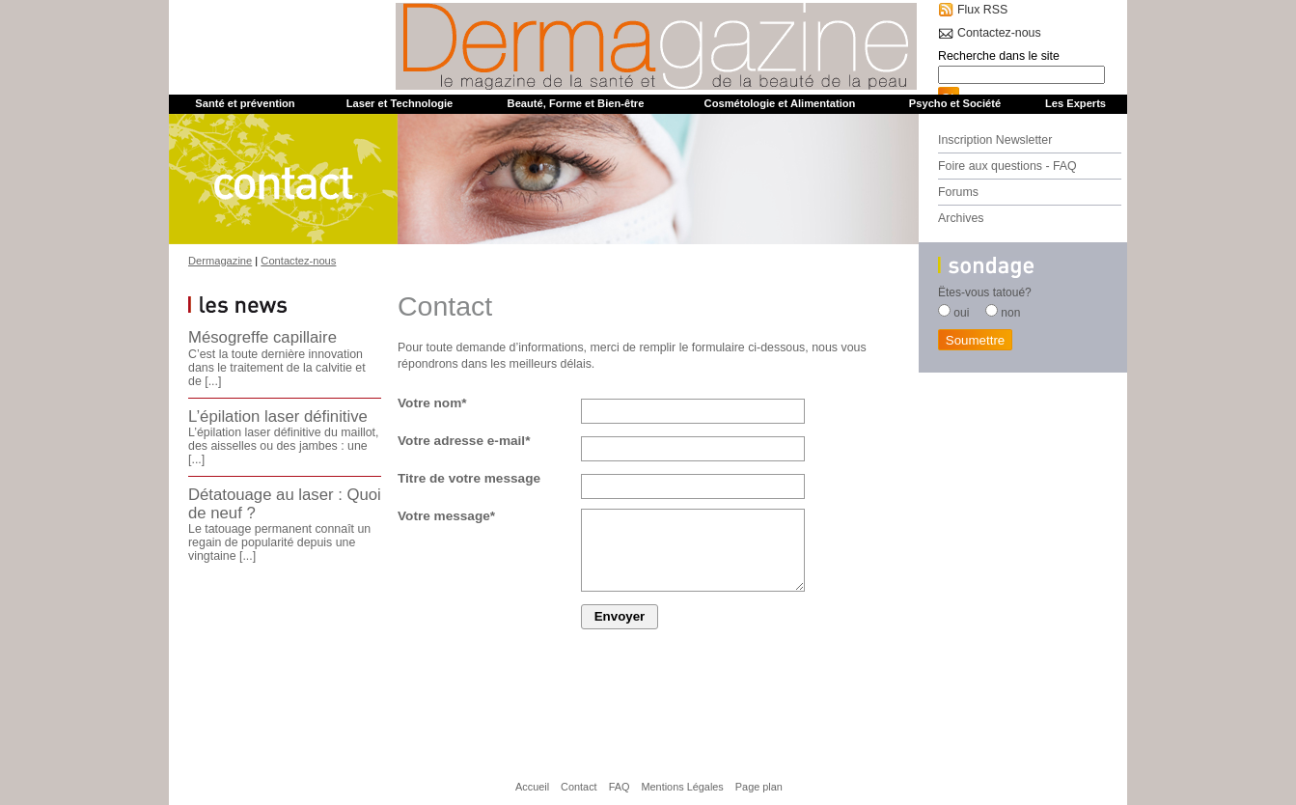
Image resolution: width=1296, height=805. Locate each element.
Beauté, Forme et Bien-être (576, 103)
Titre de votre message (469, 478)
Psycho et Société (955, 103)
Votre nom (432, 403)
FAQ (619, 786)
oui (961, 312)
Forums (958, 192)
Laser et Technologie (400, 103)
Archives (960, 218)
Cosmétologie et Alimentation (780, 103)
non (1010, 312)
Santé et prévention (244, 103)
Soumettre (976, 340)
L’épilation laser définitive (278, 416)
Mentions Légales (682, 786)
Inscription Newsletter (995, 140)
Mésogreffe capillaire (262, 337)
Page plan (759, 786)
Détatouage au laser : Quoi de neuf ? (284, 503)
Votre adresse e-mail (464, 440)
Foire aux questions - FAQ (1007, 166)
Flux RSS (982, 9)
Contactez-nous (999, 33)
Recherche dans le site (999, 56)
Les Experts (1075, 103)
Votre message (446, 516)
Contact (579, 786)
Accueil (532, 786)
